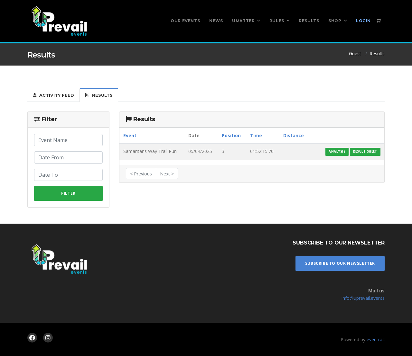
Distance (293, 135)
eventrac (376, 339)
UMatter (243, 20)
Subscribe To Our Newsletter (340, 263)
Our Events (185, 20)
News (216, 20)
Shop (334, 20)
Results (309, 20)
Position (231, 135)
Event (129, 135)
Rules (276, 20)
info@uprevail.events (363, 298)
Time (256, 135)
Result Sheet (365, 151)
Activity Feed (53, 95)
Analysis (337, 151)
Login (363, 20)
